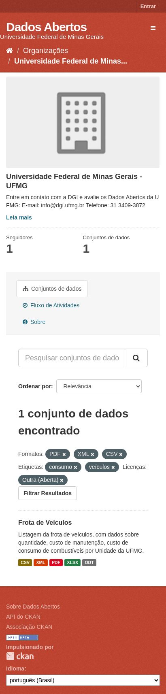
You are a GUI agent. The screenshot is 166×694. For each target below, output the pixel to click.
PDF (56, 562)
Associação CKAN (29, 627)
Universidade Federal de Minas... (70, 61)
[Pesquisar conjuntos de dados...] (72, 358)
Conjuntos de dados (52, 288)
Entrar (148, 6)
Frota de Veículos (45, 522)
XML (40, 562)
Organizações (45, 51)
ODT (89, 562)
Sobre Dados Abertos (33, 606)
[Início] (9, 51)
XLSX (72, 562)
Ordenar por (34, 386)
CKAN (20, 656)
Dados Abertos (46, 27)
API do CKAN (23, 616)
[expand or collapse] (153, 28)
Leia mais (19, 217)
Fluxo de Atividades (51, 305)
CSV (25, 562)
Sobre (34, 322)
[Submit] (137, 358)
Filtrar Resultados (47, 493)
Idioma (15, 668)
